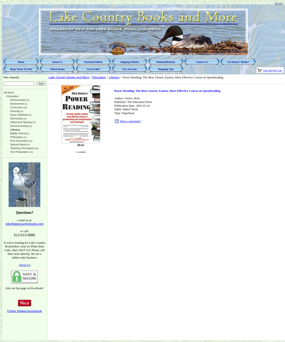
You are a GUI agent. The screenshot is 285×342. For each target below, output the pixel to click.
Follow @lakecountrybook (24, 311)
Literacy (114, 77)
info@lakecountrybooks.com (25, 224)
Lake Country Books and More (68, 77)
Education (99, 77)
